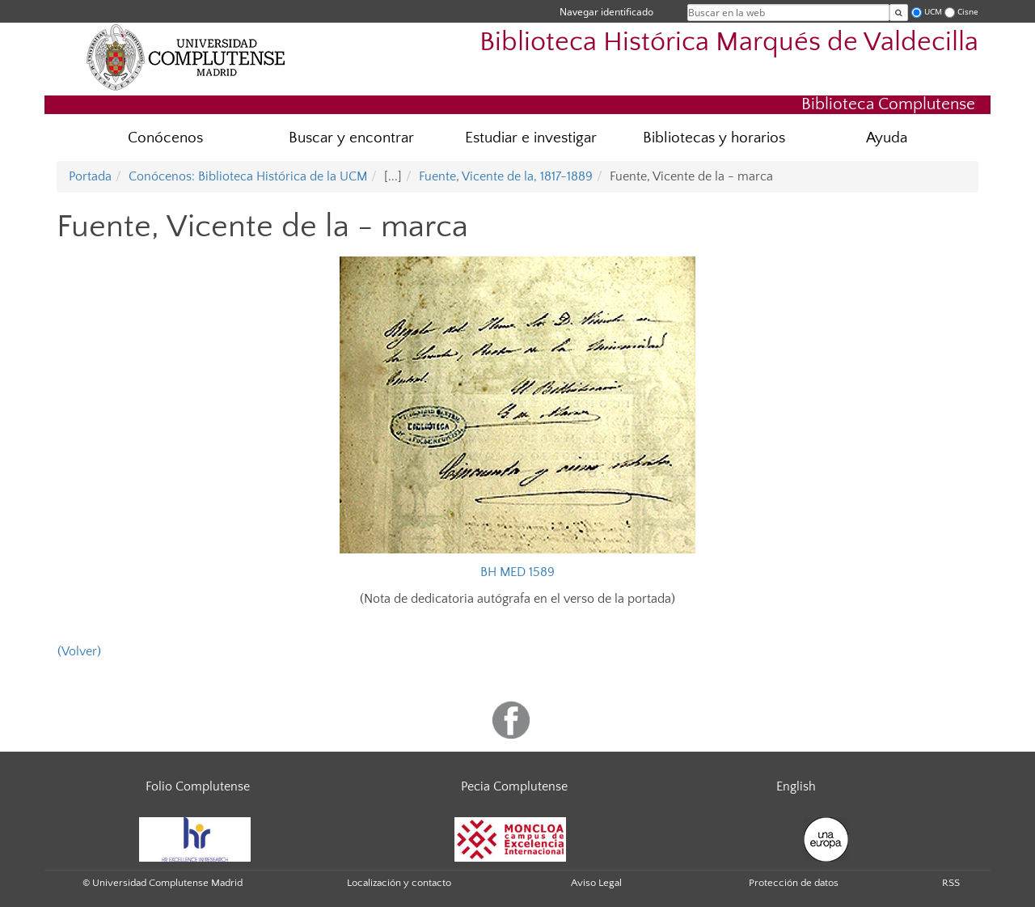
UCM (933, 11)
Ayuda (886, 137)
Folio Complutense (198, 786)
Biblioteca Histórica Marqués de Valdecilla (728, 42)
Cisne (967, 11)
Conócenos (165, 137)
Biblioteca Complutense (888, 104)
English (796, 786)
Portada (90, 176)
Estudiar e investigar (531, 137)
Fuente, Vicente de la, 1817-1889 (506, 176)
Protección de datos (794, 882)
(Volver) (79, 651)
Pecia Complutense (514, 786)
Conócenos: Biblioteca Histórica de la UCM (248, 176)
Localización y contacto (399, 882)
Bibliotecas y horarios (714, 137)
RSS (951, 882)
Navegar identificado (606, 12)
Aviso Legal (596, 882)
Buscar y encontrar (351, 137)
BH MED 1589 (517, 572)
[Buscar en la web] (898, 12)
